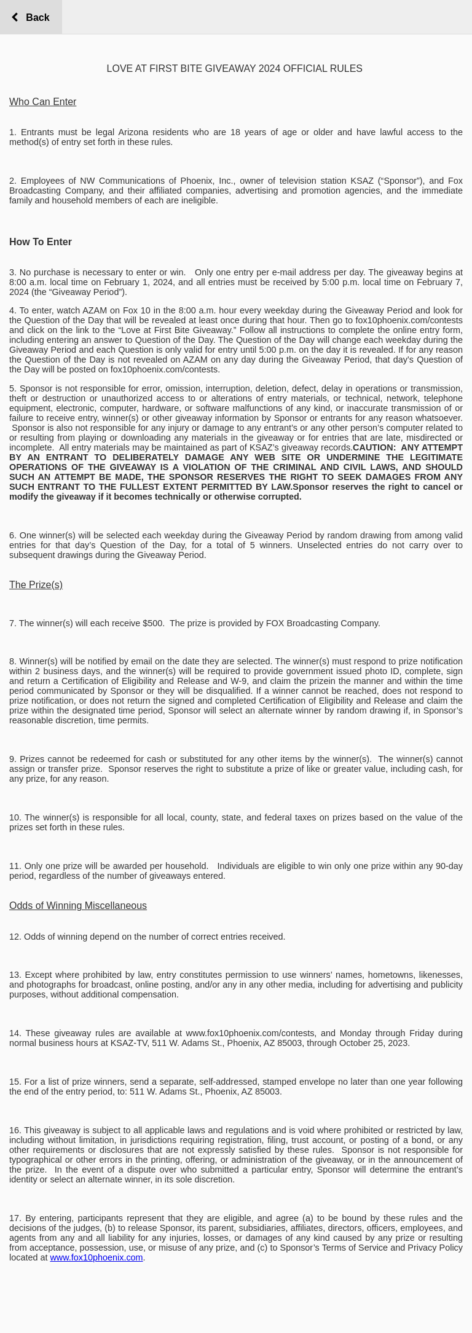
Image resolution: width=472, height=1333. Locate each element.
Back (34, 17)
